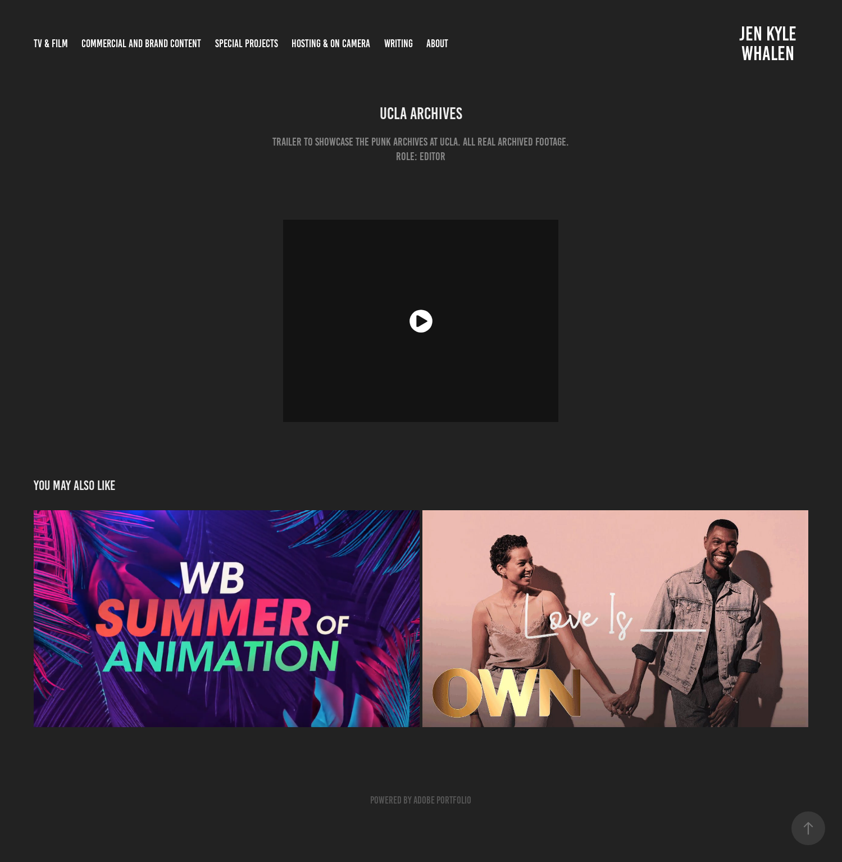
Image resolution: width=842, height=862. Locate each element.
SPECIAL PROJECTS (246, 43)
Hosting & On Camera (331, 43)
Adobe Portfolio (442, 800)
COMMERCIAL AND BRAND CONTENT (141, 43)
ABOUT (437, 43)
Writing (398, 43)
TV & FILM (51, 43)
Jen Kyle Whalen (769, 43)
